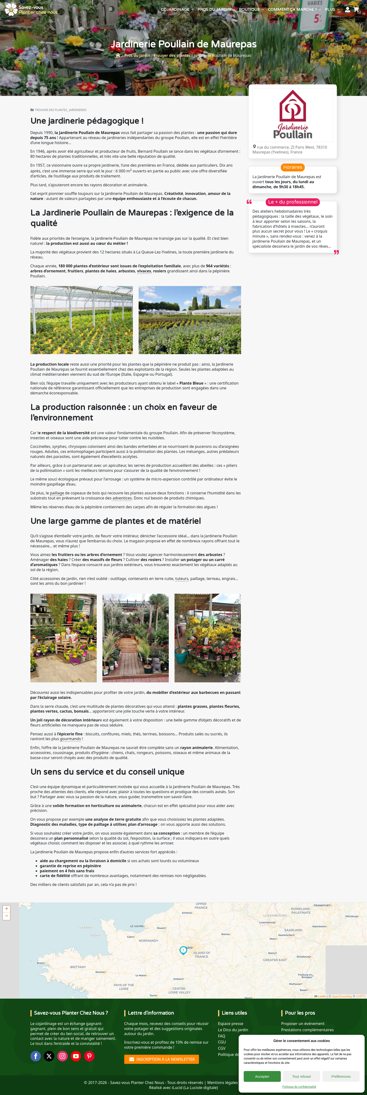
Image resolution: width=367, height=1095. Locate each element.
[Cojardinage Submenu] (192, 9)
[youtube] (76, 1056)
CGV (222, 1048)
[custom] (89, 1056)
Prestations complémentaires (307, 1029)
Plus (330, 9)
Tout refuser (301, 1076)
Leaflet (320, 996)
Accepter (262, 1076)
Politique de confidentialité (299, 1087)
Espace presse (230, 1023)
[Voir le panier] (356, 10)
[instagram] (62, 1056)
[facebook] (35, 1056)
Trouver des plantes (172, 55)
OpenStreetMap (342, 996)
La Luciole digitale (201, 1087)
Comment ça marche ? (292, 9)
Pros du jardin (214, 9)
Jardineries (77, 110)
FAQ (221, 1036)
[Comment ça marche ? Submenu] (320, 9)
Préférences (341, 1076)
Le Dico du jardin (233, 1029)
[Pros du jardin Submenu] (234, 9)
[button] (183, 950)
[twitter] (49, 1056)
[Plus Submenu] (338, 9)
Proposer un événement (303, 1023)
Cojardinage (175, 9)
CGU (222, 1042)
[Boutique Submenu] (263, 9)
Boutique (249, 9)
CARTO (361, 996)
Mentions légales (222, 1082)
